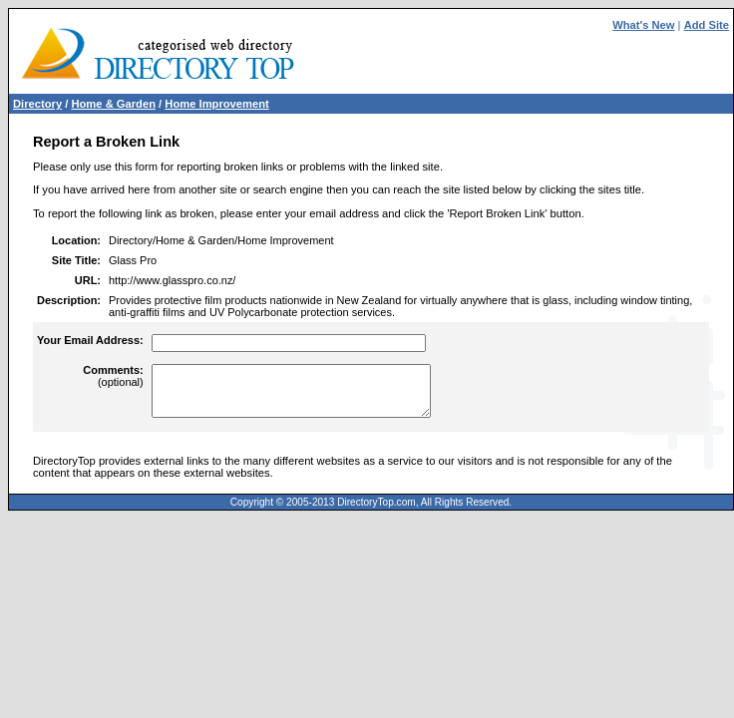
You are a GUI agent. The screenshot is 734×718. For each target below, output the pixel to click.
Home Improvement (216, 104)
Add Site (706, 25)
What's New (643, 25)
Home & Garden (113, 104)
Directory (37, 104)
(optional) (113, 376)
